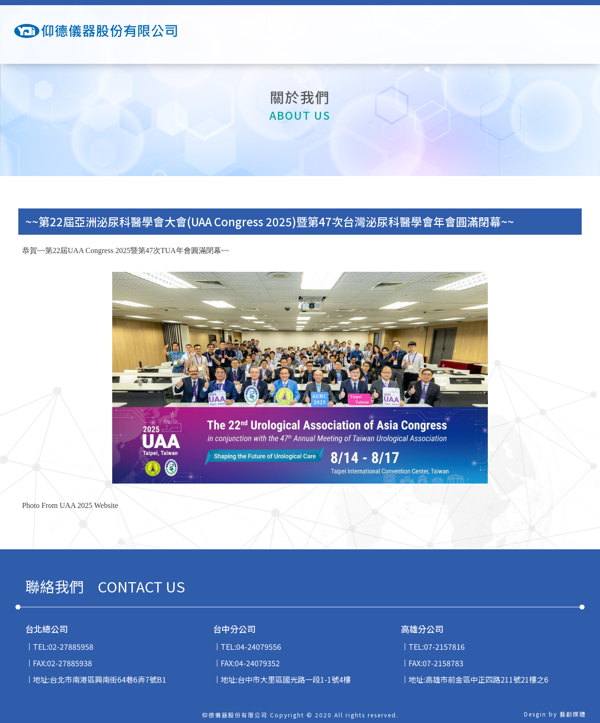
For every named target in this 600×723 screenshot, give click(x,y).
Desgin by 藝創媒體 (555, 714)
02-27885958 (70, 646)
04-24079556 (258, 646)
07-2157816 (444, 646)
